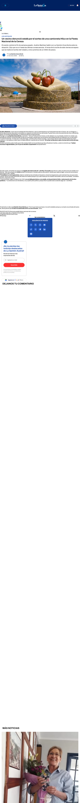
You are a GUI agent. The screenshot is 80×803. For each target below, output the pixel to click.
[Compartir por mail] (79, 215)
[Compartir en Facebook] (40, 23)
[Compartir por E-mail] (40, 30)
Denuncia (13, 211)
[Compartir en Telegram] (40, 28)
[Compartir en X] (40, 24)
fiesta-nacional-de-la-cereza (28, 211)
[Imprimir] (40, 32)
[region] (40, 16)
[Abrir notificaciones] (77, 5)
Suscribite (14, 265)
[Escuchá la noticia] (8, 126)
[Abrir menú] (5, 5)
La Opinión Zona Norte (16, 54)
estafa (17, 211)
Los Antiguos (5, 33)
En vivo (72, 5)
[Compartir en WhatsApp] (40, 26)
